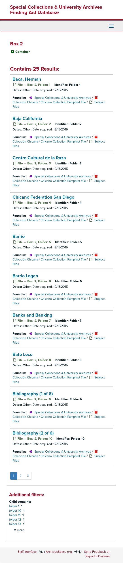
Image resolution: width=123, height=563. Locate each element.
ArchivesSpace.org (59, 552)
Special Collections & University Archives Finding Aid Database (56, 9)
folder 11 (15, 515)
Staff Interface (27, 552)
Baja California (27, 118)
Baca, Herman (27, 79)
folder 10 (15, 511)
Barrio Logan (25, 276)
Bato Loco (22, 354)
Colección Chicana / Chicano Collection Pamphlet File (49, 102)
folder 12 (15, 519)
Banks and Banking (32, 315)
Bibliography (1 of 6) (33, 394)
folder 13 (15, 524)
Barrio (19, 236)
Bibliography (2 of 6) (33, 433)
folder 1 (14, 506)
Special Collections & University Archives (62, 98)
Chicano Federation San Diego (43, 197)
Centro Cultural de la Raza (39, 158)
